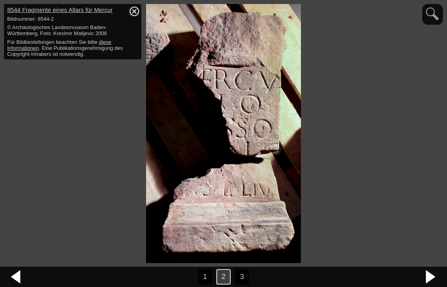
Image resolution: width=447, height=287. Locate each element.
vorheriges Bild (16, 277)
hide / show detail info (134, 11)
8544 (60, 9)
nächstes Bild (431, 277)
